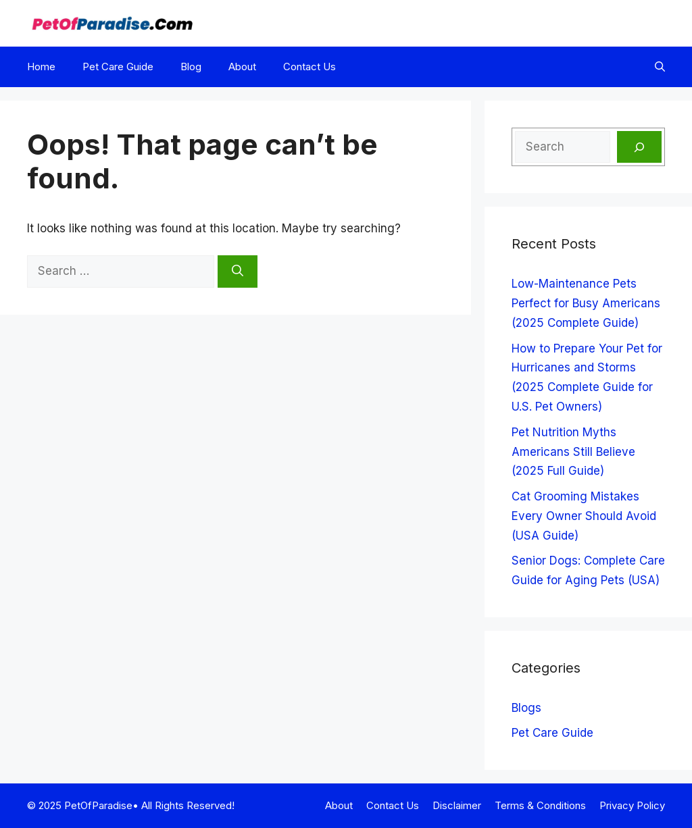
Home (41, 66)
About (242, 66)
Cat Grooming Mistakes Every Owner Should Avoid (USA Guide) (584, 516)
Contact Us (309, 66)
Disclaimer (456, 805)
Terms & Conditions (540, 805)
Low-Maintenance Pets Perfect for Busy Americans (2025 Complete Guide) (586, 303)
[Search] (237, 271)
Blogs (526, 708)
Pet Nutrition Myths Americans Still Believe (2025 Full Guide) (573, 451)
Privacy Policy (632, 805)
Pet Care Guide (117, 66)
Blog (190, 66)
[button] (659, 67)
